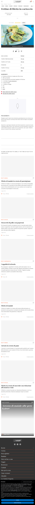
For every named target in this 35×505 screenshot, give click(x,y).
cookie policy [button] (21, 485)
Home (2, 4)
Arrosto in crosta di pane (10, 346)
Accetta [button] (17, 500)
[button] (32, 6)
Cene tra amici (26, 6)
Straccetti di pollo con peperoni (12, 223)
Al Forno (15, 6)
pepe (4, 89)
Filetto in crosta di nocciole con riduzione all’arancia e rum (16, 387)
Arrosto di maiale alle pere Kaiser (17, 407)
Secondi (9, 4)
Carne (3, 6)
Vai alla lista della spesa (9, 93)
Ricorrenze (20, 6)
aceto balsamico (13, 81)
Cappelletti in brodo (8, 264)
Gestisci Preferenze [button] (17, 502)
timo (10, 84)
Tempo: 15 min (5, 434)
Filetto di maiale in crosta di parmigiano (15, 181)
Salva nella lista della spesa (9, 92)
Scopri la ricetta (30, 193)
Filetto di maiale (7, 306)
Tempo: (6, 193)
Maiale (7, 6)
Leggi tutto (3, 191)
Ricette (5, 4)
